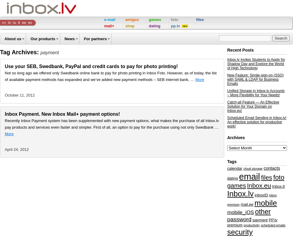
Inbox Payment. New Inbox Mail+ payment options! (62, 114)
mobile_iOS (240, 212)
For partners (95, 39)
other (263, 212)
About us (12, 39)
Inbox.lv (240, 194)
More (199, 79)
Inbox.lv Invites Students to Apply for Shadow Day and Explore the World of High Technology (256, 64)
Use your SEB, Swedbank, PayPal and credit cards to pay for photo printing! (91, 66)
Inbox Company (28, 8)
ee (24, 23)
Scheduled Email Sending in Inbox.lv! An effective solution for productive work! (256, 122)
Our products (42, 39)
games (236, 185)
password (239, 219)
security (240, 232)
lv (9, 23)
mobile (265, 203)
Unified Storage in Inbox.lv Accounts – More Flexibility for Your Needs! (256, 93)
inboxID (261, 195)
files (266, 177)
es (30, 23)
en (4, 23)
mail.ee (247, 204)
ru (14, 23)
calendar (234, 168)
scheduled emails (273, 225)
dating (232, 178)
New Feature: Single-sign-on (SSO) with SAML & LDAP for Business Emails (255, 79)
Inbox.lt (278, 186)
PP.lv (273, 220)
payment (260, 220)
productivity (252, 225)
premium (234, 225)
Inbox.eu (259, 185)
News (70, 39)
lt (19, 23)
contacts (272, 168)
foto (278, 177)
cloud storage (253, 168)
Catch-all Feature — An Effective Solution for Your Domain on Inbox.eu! (253, 106)
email (249, 176)
